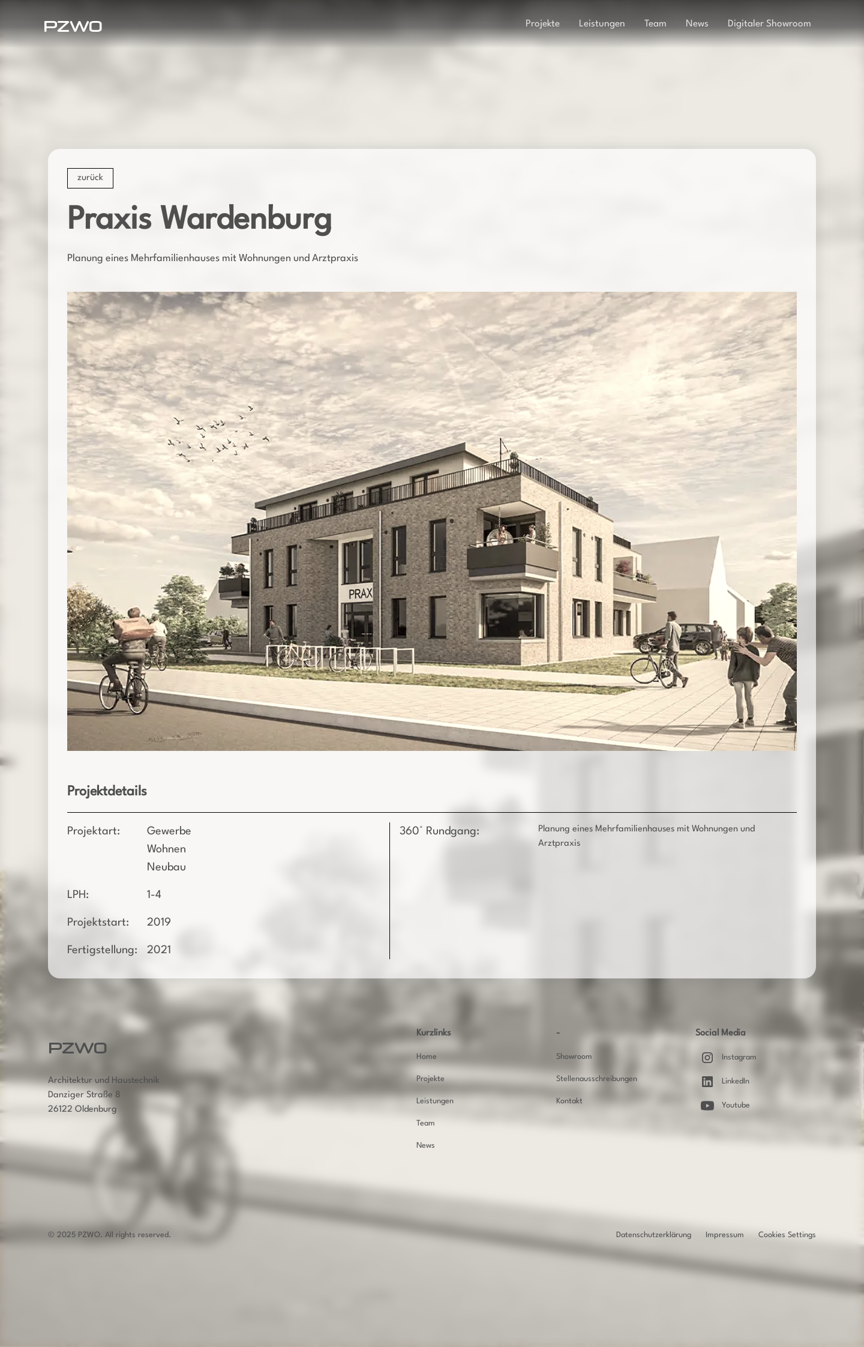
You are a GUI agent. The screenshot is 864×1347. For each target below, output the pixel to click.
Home (426, 1057)
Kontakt (569, 1101)
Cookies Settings (787, 1235)
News (697, 24)
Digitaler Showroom (769, 24)
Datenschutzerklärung (653, 1235)
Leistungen (602, 24)
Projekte (543, 24)
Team (655, 24)
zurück (90, 177)
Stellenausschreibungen (596, 1079)
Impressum (725, 1235)
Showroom (574, 1057)
